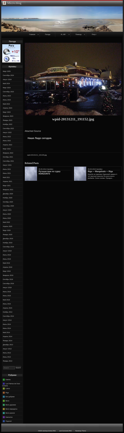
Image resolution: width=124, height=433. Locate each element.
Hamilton (50, 169)
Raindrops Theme (80, 431)
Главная (32, 34)
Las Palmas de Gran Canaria (11, 385)
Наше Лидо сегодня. (40, 138)
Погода (47, 34)
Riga (7, 392)
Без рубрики (10, 397)
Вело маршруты (11, 409)
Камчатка (9, 417)
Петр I (94, 34)
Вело (7, 401)
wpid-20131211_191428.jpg (37, 155)
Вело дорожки (11, 405)
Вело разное (10, 413)
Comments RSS (67, 431)
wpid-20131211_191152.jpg (73, 119)
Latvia (8, 388)
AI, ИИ (63, 34)
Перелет (9, 421)
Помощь (79, 34)
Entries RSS (52, 431)
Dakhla (8, 379)
